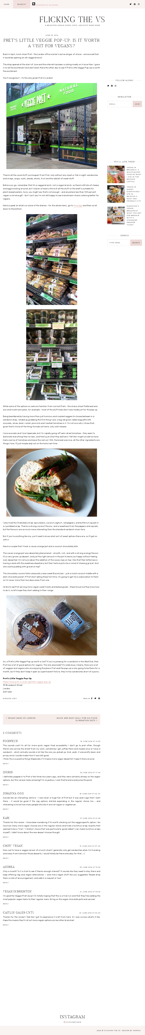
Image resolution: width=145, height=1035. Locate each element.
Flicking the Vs (72, 20)
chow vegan (13, 846)
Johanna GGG (13, 793)
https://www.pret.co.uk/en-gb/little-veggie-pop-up (27, 682)
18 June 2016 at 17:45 (90, 772)
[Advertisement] (71, 989)
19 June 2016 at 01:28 (90, 818)
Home (6, 4)
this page (77, 205)
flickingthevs (73, 1022)
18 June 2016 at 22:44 (90, 794)
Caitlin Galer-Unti (18, 912)
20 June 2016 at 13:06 (90, 867)
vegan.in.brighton (17, 891)
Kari (6, 818)
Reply (6, 764)
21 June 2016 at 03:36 (90, 892)
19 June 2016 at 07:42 (90, 846)
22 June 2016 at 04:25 (89, 913)
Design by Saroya (131, 1030)
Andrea (9, 867)
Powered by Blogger (45, 5)
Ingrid (8, 772)
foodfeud (10, 741)
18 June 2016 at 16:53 (90, 741)
